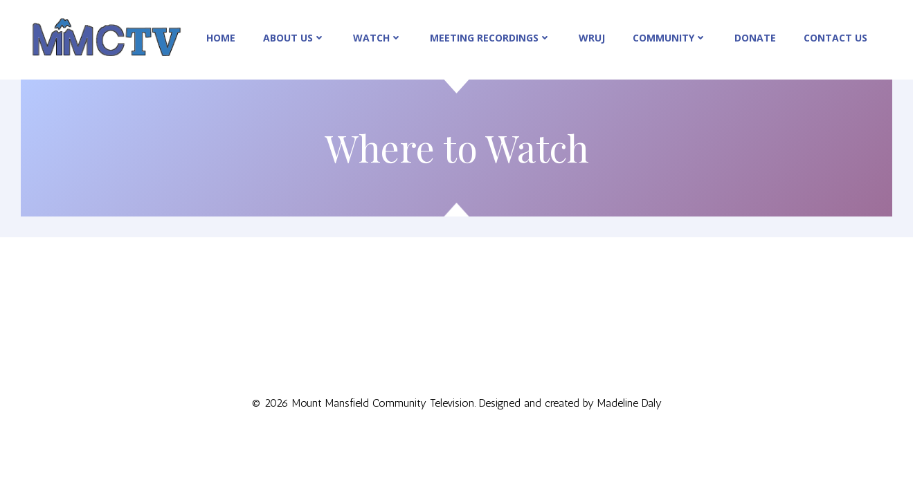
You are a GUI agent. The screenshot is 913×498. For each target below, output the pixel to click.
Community (670, 37)
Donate (755, 37)
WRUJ (592, 37)
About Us (294, 37)
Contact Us (835, 37)
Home (220, 37)
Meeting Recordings (490, 37)
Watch (377, 37)
